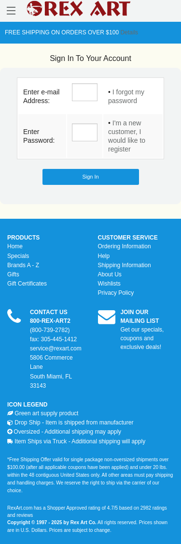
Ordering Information (124, 246)
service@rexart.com (56, 348)
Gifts (13, 274)
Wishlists (109, 283)
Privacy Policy (116, 292)
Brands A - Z (23, 265)
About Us (110, 274)
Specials (18, 256)
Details (128, 32)
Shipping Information (124, 265)
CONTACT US (49, 312)
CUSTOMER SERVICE (128, 237)
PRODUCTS (23, 237)
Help (104, 256)
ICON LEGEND (27, 404)
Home (15, 246)
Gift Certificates (27, 283)
